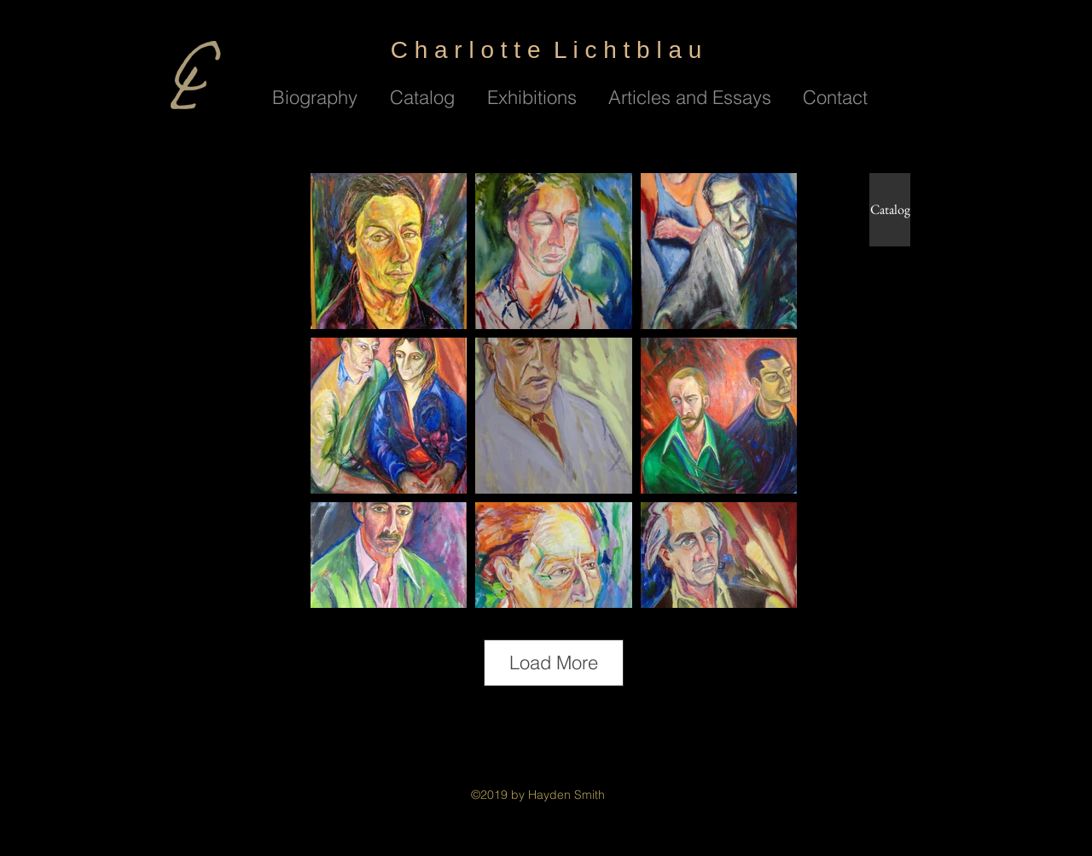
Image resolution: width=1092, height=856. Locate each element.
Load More (553, 662)
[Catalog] (889, 209)
